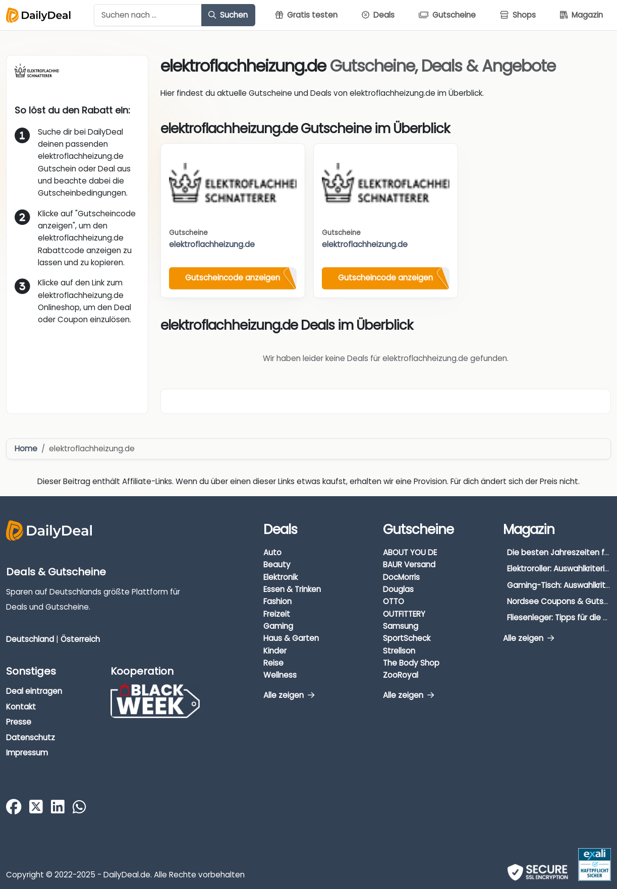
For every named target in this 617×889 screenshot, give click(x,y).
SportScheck (406, 638)
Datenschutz (30, 737)
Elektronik (280, 577)
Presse (18, 722)
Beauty (277, 564)
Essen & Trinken (292, 589)
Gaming (278, 626)
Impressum (27, 752)
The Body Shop (411, 663)
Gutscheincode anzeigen (232, 277)
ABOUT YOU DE (410, 552)
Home (26, 448)
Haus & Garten (291, 638)
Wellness (280, 675)
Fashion (277, 601)
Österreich (80, 639)
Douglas (398, 589)
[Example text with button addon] (148, 15)
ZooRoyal (400, 675)
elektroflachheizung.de (212, 244)
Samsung (400, 626)
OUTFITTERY (404, 614)
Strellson (399, 650)
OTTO (393, 601)
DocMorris (401, 577)
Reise (273, 663)
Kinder (275, 650)
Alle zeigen (288, 695)
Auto (272, 552)
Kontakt (21, 706)
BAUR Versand (409, 564)
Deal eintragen (34, 691)
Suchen (228, 15)
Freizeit (276, 614)
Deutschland (30, 639)
